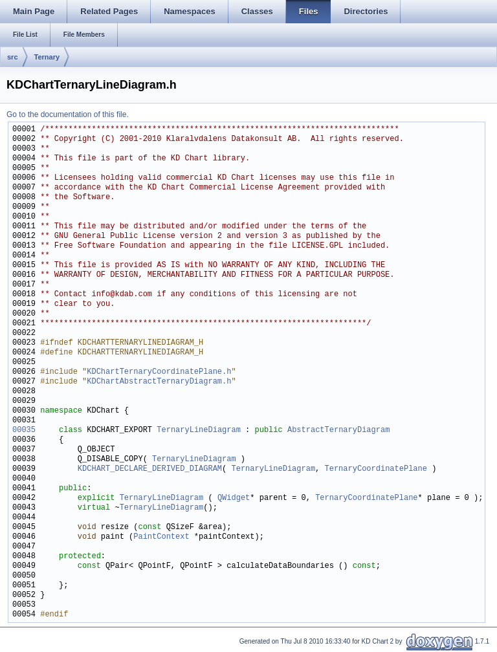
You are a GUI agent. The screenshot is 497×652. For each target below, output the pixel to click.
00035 (24, 430)
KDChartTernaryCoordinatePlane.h (159, 372)
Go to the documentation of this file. (67, 114)
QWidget (233, 498)
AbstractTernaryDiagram (338, 430)
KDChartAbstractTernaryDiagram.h (159, 381)
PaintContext (161, 537)
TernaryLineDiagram (199, 430)
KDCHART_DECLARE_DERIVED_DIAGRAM (150, 469)
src (12, 57)
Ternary (47, 57)
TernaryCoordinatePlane (375, 469)
